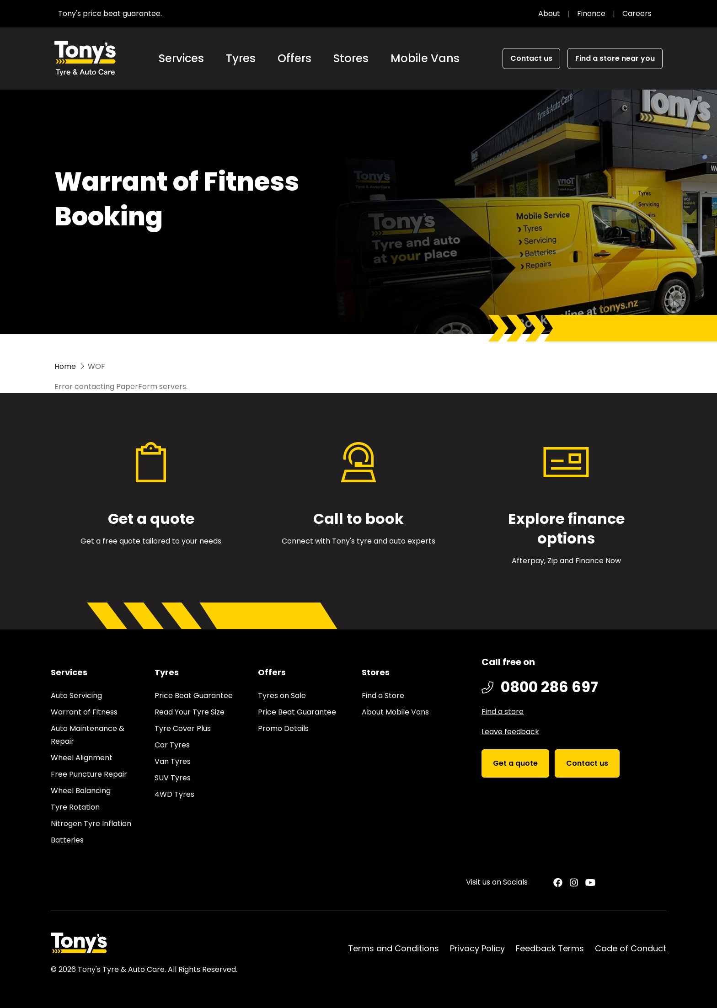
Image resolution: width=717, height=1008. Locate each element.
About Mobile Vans (395, 712)
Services (181, 58)
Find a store (503, 711)
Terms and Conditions (393, 948)
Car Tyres (172, 745)
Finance (591, 13)
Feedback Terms (550, 948)
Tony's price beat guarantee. (110, 13)
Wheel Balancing (81, 790)
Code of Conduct (630, 948)
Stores (351, 58)
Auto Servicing (76, 695)
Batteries (67, 840)
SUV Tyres (173, 778)
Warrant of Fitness (84, 712)
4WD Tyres (174, 794)
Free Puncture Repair (89, 774)
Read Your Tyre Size (190, 712)
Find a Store (383, 695)
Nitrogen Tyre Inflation (91, 823)
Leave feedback (510, 731)
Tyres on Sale (282, 695)
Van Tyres (173, 761)
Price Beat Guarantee (194, 695)
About (549, 13)
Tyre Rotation (75, 807)
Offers (294, 58)
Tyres (241, 58)
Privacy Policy (477, 948)
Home (65, 366)
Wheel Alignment (81, 757)
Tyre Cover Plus (183, 728)
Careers (637, 13)
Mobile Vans (425, 58)
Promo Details (283, 728)
